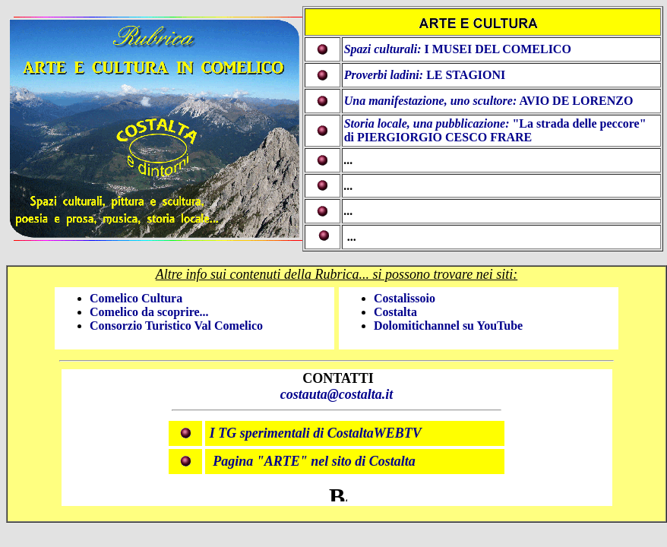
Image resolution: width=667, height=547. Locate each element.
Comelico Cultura (136, 298)
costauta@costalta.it (336, 394)
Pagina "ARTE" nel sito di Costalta (314, 461)
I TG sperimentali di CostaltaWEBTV (316, 433)
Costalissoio (404, 298)
